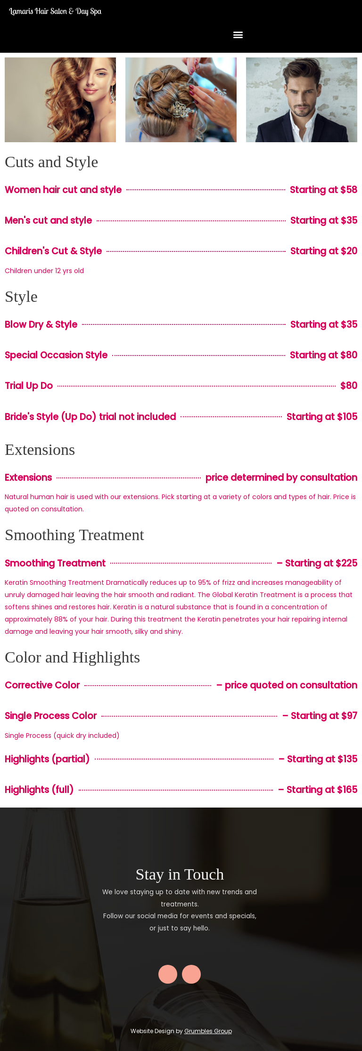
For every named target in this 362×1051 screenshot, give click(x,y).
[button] (238, 34)
